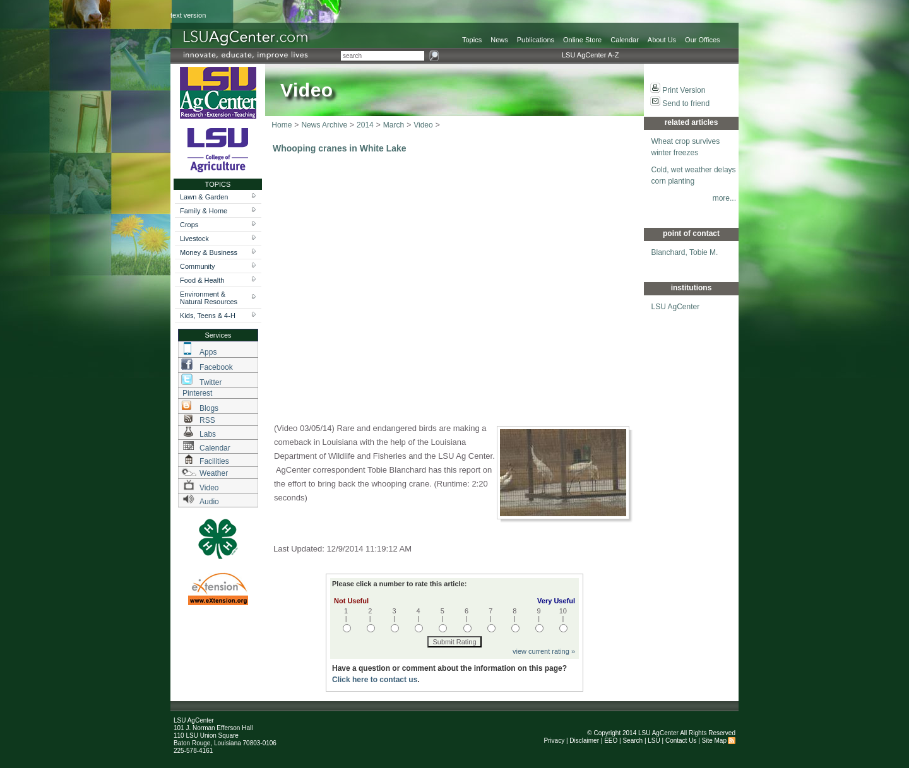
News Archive (324, 125)
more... (724, 198)
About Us (662, 40)
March (393, 125)
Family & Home (203, 211)
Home (281, 125)
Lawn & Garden (204, 197)
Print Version (683, 90)
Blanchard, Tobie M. (684, 252)
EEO (610, 740)
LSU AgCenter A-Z (590, 55)
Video (422, 125)
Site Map (714, 740)
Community (197, 266)
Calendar (624, 40)
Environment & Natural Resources (208, 297)
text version (188, 15)
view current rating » (544, 651)
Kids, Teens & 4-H (207, 315)
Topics (472, 40)
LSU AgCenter (675, 306)
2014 (365, 125)
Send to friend (686, 103)
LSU (654, 740)
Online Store (582, 40)
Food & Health (202, 280)
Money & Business (208, 252)
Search (632, 740)
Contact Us (680, 740)
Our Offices (702, 40)
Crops (189, 224)
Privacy (554, 740)
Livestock (194, 238)
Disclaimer (584, 740)
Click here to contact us (374, 679)
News (499, 40)
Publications (535, 40)
